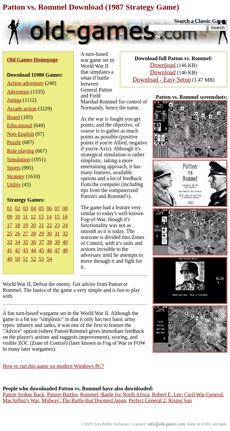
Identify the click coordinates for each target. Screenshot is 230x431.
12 (33, 216)
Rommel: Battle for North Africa (114, 394)
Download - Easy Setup (162, 79)
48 (65, 250)
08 (65, 208)
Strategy (15, 176)
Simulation (18, 159)
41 (9, 250)
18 (17, 225)
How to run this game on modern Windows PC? (53, 366)
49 (9, 259)
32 (65, 233)
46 (49, 250)
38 (49, 242)
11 (25, 216)
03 (25, 208)
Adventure (18, 92)
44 (33, 250)
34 (17, 242)
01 (9, 208)
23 (57, 225)
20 (33, 225)
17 (9, 225)
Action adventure (25, 83)
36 (33, 242)
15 (56, 216)
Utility (14, 184)
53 (41, 259)
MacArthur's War (21, 400)
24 (65, 225)
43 (25, 250)
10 (17, 216)
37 (41, 242)
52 (33, 259)
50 (17, 259)
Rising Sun (180, 400)
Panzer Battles (62, 394)
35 (25, 242)
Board (13, 117)
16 (64, 216)
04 (33, 208)
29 (41, 233)
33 (9, 242)
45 (41, 250)
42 (17, 250)
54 (49, 259)
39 (57, 242)
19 (25, 225)
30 (49, 233)
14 (49, 216)
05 (41, 208)
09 (9, 216)
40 (65, 242)
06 (49, 208)
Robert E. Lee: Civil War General (187, 394)
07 (57, 208)
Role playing (20, 151)
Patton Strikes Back (23, 394)
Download (163, 64)
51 (25, 259)
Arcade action (21, 108)
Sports (13, 168)
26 (17, 233)
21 (41, 225)
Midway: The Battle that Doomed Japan (84, 400)
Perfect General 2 (147, 400)
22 (49, 225)
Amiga (14, 100)
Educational (19, 125)
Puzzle (14, 142)
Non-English (20, 134)
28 (33, 233)
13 (41, 216)
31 (57, 233)
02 (17, 208)
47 (57, 250)
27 (25, 233)
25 (9, 233)
